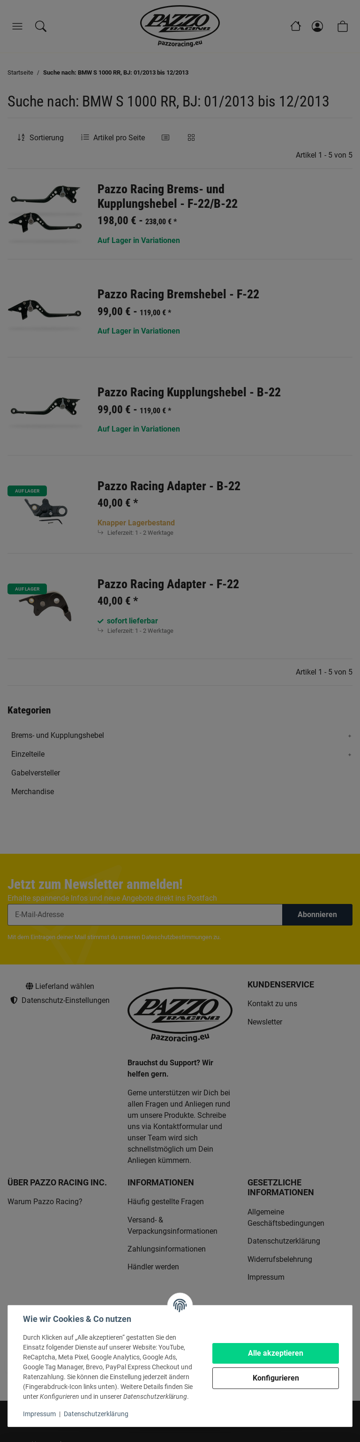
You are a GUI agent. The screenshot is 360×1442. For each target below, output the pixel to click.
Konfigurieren (276, 1378)
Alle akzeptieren (275, 1353)
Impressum (39, 1414)
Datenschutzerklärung (96, 1414)
